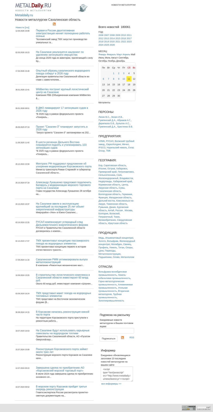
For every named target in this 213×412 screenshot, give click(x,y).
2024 (100, 45)
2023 (129, 41)
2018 (100, 41)
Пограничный (105, 216)
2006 (100, 35)
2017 (129, 38)
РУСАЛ (109, 141)
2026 (112, 45)
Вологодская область (109, 194)
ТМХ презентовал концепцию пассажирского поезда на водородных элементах (62, 242)
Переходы (110, 250)
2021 (117, 41)
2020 (112, 41)
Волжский (114, 213)
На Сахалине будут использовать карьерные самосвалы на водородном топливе (62, 332)
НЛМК (101, 141)
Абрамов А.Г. (124, 120)
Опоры (129, 247)
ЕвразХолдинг (113, 144)
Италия (102, 168)
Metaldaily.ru (24, 15)
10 (123, 79)
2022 (123, 41)
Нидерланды (105, 181)
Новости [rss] (22, 27)
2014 (112, 38)
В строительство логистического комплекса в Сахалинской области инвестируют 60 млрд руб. (63, 277)
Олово (116, 257)
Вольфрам (112, 241)
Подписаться (108, 338)
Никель (113, 247)
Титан (121, 247)
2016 (123, 38)
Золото (102, 241)
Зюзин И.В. (117, 117)
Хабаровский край (122, 181)
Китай (111, 210)
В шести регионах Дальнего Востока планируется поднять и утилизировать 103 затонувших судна (61, 145)
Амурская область (107, 188)
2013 (106, 38)
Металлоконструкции (109, 254)
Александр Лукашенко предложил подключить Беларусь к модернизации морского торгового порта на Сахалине (63, 185)
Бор (100, 165)
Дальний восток (106, 200)
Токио (117, 216)
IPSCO (101, 147)
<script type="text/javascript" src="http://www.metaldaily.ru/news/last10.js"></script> (117, 374)
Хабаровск (121, 168)
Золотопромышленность (111, 300)
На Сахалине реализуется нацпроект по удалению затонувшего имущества (60, 53)
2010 (123, 35)
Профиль (103, 247)
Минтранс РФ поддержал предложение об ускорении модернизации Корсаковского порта (63, 165)
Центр (125, 184)
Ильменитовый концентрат (119, 238)
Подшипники (105, 257)
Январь (102, 54)
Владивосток (126, 178)
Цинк (101, 250)
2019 (106, 41)
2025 (106, 45)
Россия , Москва (123, 210)
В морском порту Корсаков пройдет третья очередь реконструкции (61, 388)
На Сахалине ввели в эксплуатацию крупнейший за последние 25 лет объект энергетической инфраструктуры (60, 206)
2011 (129, 35)
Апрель (126, 54)
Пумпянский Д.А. (107, 120)
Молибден (116, 244)
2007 (106, 35)
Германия (127, 194)
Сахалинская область (109, 191)
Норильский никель (117, 147)
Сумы (122, 188)
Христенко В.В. (125, 126)
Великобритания (107, 220)
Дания (112, 207)
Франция (103, 197)
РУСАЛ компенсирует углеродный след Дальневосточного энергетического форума (62, 223)
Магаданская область (120, 197)
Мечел (125, 144)
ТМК (108, 150)
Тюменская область (116, 204)
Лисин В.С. (104, 117)
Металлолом (127, 257)
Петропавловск (126, 171)
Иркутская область (118, 223)
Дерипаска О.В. (106, 123)
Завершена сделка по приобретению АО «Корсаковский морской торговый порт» (60, 369)
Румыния (103, 207)
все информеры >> (111, 383)
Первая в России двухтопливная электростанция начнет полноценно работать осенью (63, 33)
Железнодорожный (108, 178)
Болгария (103, 213)
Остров (111, 168)
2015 (117, 38)
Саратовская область (115, 165)
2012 (100, 38)
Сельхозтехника (106, 175)
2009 (117, 35)
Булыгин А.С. (123, 123)
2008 (112, 35)
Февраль (111, 54)
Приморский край (107, 171)
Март (119, 54)
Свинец (127, 244)
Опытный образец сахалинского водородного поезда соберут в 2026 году (63, 72)
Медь (101, 238)
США (119, 175)
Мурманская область (109, 184)
